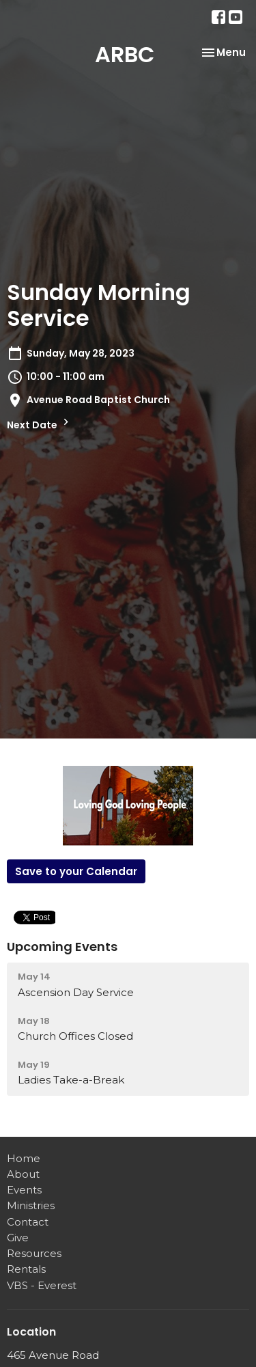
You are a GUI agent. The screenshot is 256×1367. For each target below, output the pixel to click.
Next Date (39, 423)
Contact (27, 1221)
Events (24, 1189)
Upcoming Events (62, 946)
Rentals (26, 1268)
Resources (34, 1253)
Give (18, 1237)
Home (23, 1158)
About (23, 1174)
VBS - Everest (41, 1285)
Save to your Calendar (76, 871)
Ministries (31, 1205)
